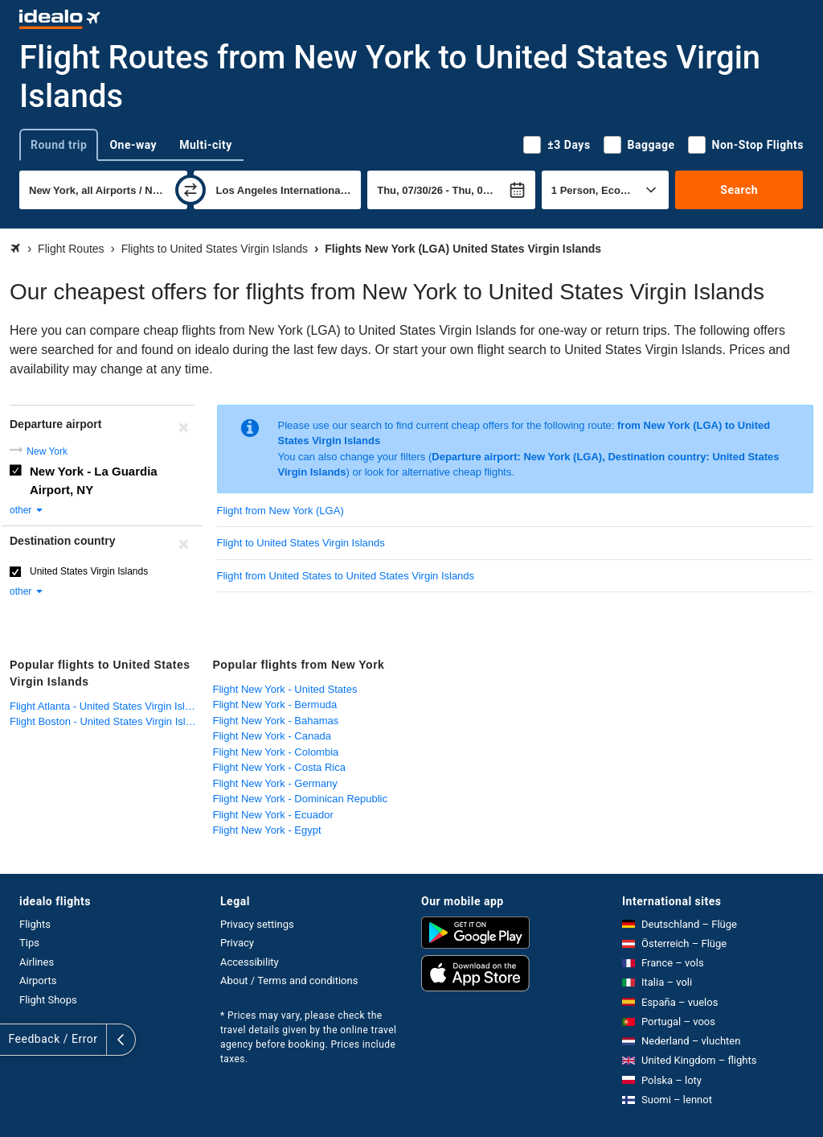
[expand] (14, 1040)
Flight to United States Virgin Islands (301, 543)
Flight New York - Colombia (276, 752)
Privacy (237, 943)
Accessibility (249, 962)
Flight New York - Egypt (267, 830)
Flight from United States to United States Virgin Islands (346, 576)
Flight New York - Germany (275, 783)
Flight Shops (48, 1000)
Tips (29, 943)
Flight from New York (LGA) (280, 511)
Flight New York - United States (285, 689)
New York (47, 451)
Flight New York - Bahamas (276, 721)
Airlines (36, 962)
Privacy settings (257, 924)
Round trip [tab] (59, 144)
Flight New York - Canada (272, 736)
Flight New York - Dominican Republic (300, 799)
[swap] (190, 190)
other (27, 510)
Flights (35, 924)
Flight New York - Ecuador (273, 815)
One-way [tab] (133, 144)
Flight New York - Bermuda (275, 704)
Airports (37, 980)
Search (739, 189)
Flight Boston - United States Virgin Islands (107, 721)
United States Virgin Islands (89, 571)
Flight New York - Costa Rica (279, 767)
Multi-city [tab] (205, 144)
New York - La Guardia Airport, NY (94, 480)
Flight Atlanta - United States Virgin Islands (107, 706)
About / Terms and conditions (289, 980)
